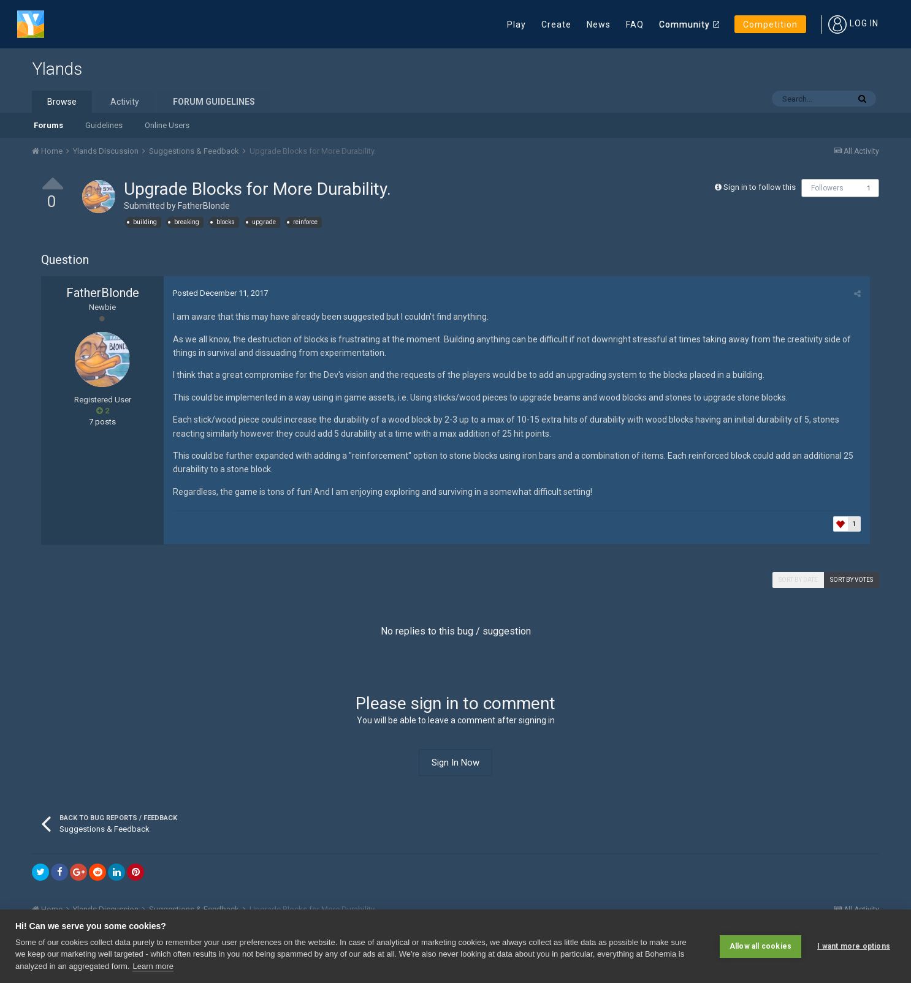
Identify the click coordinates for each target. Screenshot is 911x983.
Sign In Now (455, 762)
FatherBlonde (204, 206)
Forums (48, 125)
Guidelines (104, 125)
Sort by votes (851, 579)
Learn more (152, 966)
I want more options (853, 946)
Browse (62, 102)
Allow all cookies (760, 946)
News (599, 24)
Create (556, 24)
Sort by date (798, 579)
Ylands (57, 69)
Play (516, 24)
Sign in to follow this (759, 187)
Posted (220, 293)
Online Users (167, 125)
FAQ (635, 24)
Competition (770, 24)
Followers (827, 188)
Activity (124, 102)
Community (684, 24)
